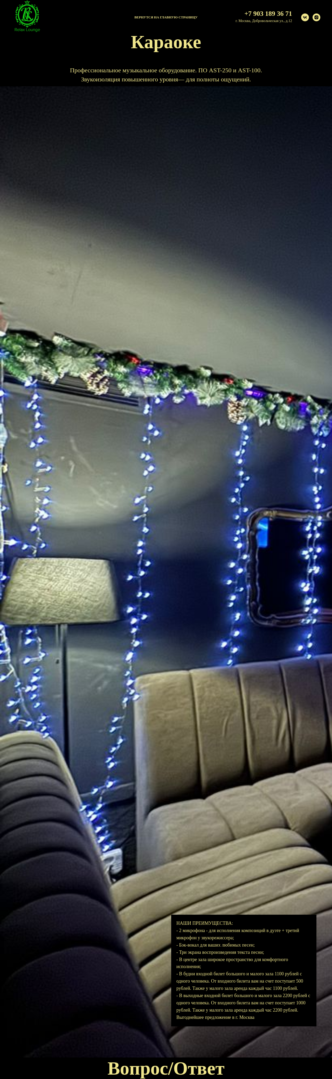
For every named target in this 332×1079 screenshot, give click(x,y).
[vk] (305, 17)
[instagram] (316, 17)
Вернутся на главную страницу (166, 17)
